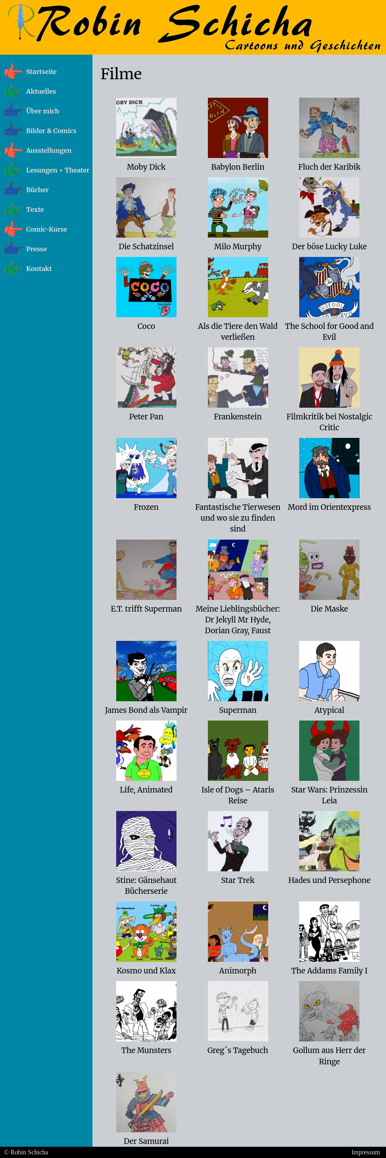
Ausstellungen (49, 150)
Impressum (365, 1152)
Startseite (41, 72)
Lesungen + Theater (58, 170)
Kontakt (39, 269)
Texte (35, 209)
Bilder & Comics (51, 131)
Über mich (42, 111)
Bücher (37, 190)
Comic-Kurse (46, 229)
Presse (36, 249)
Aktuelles (41, 91)
